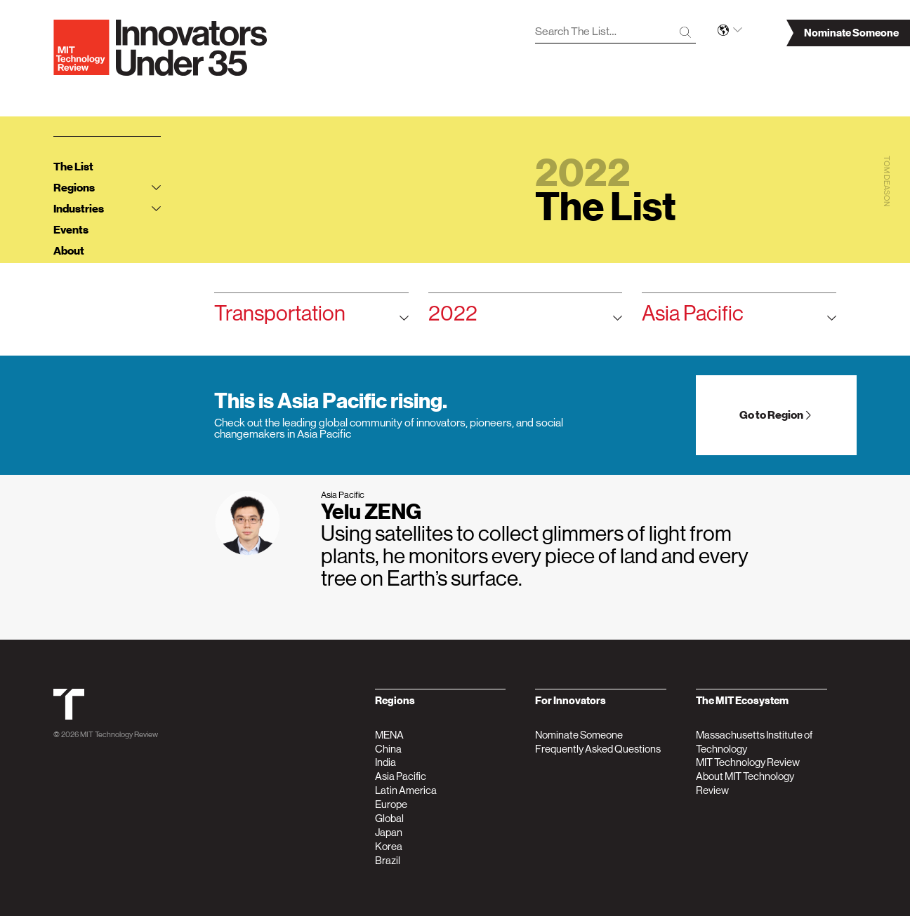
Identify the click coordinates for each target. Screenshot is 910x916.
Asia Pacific (739, 318)
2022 (525, 318)
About (68, 251)
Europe (391, 804)
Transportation (311, 318)
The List (73, 167)
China (388, 749)
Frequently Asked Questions (598, 749)
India (385, 762)
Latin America (406, 790)
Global (389, 818)
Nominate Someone (579, 735)
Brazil (387, 860)
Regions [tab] (106, 188)
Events (70, 230)
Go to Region (776, 415)
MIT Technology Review (119, 734)
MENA (389, 735)
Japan (388, 832)
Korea (388, 846)
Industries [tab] (106, 209)
